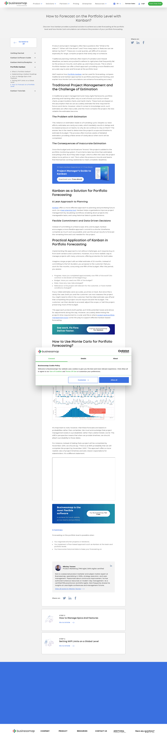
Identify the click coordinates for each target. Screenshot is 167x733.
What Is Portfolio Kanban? (21, 71)
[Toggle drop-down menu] (35, 53)
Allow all (114, 380)
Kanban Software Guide (20, 58)
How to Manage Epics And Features (20, 77)
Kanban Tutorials (17, 91)
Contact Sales (130, 3)
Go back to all (23, 43)
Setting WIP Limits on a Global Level (22, 81)
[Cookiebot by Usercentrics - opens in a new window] (119, 351)
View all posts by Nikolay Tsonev (69, 589)
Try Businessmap (98, 513)
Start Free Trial (155, 3)
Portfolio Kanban (17, 67)
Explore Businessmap (98, 329)
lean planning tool (68, 210)
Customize (83, 380)
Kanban (55, 208)
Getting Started (17, 53)
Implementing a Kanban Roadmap (24, 74)
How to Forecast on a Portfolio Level (22, 85)
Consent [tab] (51, 358)
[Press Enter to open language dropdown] (118, 3)
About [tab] (115, 358)
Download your (70, 179)
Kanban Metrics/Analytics (21, 62)
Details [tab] (83, 358)
